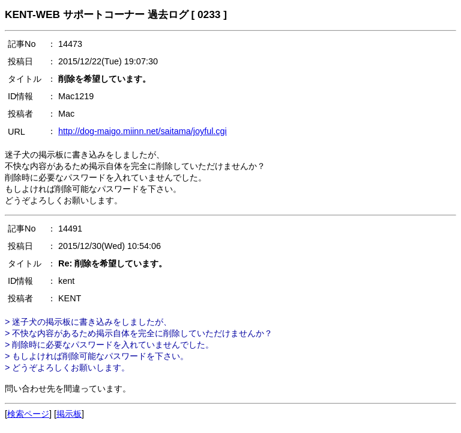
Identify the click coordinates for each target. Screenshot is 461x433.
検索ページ (28, 414)
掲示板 (69, 414)
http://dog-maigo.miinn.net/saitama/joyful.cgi (142, 131)
